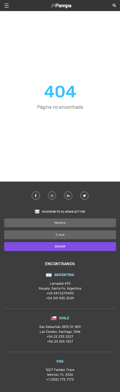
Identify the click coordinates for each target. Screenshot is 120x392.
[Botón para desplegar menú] (8, 5)
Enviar (60, 246)
